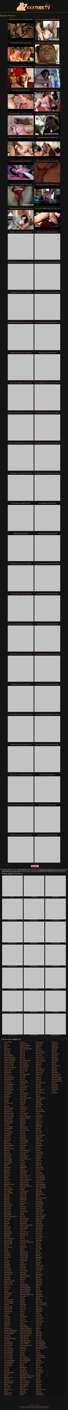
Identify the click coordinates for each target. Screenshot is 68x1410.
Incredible (22, 1264)
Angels (5, 1094)
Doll (5, 1391)
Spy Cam (38, 1291)
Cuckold (6, 1337)
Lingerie (22, 1347)
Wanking (54, 1057)
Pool (37, 1150)
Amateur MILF (7, 1064)
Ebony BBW (23, 1064)
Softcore (38, 1276)
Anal (5, 1074)
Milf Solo (22, 1392)
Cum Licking (7, 1352)
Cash (5, 1262)
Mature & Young (23, 1381)
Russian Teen (39, 1218)
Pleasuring (38, 1145)
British (5, 1230)
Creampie (6, 1328)
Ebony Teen (23, 1069)
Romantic (38, 1206)
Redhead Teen (39, 1194)
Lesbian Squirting (24, 1342)
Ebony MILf (22, 1067)
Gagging (22, 1167)
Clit (4, 1291)
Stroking (38, 1311)
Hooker (21, 1243)
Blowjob (6, 1215)
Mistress (38, 1043)
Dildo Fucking (7, 1381)
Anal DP (6, 1081)
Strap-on (38, 1301)
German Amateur (24, 1176)
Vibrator (53, 1047)
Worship (54, 1087)
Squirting (38, 1294)
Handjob (22, 1223)
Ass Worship (7, 1133)
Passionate (38, 1121)
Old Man (38, 1091)
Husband (22, 1260)
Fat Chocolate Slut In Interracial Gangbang (47, 413)
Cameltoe (6, 1254)
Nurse (37, 1081)
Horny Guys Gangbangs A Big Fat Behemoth (47, 19)
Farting (21, 1103)
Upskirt (53, 1045)
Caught (5, 1265)
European (22, 1081)
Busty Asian (7, 1240)
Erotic (21, 1076)
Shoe (37, 1242)
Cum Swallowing (8, 1360)
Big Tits (5, 1191)
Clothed (6, 1296)
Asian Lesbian (7, 1118)
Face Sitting (23, 1094)
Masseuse (22, 1372)
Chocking (6, 1277)
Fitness (21, 1135)
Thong (37, 1354)
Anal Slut (6, 1091)
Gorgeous (22, 1203)
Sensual (38, 1232)
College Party (7, 1308)
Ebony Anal (22, 1062)
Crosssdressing (7, 1333)
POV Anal (38, 1109)
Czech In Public (7, 1372)
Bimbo (5, 1196)
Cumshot (6, 1364)
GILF (21, 1164)
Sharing (37, 1238)
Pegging (38, 1125)
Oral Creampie (39, 1098)
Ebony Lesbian (23, 1065)
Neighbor (38, 1074)
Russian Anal (39, 1216)
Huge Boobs (23, 1254)
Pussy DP (38, 1174)
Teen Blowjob (39, 1342)
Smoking (38, 1267)
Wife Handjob (55, 1076)
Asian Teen (6, 1123)
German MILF (23, 1181)
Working (54, 1084)
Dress (21, 1052)
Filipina (21, 1123)
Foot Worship (23, 1142)
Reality (37, 1191)
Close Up (6, 1294)
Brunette (6, 1232)
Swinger (38, 1325)
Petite (37, 1130)
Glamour (22, 1194)
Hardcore (22, 1228)
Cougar (5, 1321)
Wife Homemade (56, 1077)
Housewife (22, 1252)
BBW (5, 1142)
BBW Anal (6, 1143)
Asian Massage (7, 1121)
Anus (5, 1099)
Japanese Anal (23, 1286)
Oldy (37, 1094)
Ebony (21, 1059)
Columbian (6, 1309)
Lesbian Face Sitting (25, 1331)
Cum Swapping (7, 1362)
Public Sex (38, 1167)
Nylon (37, 1084)
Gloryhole (22, 1198)
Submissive (38, 1318)
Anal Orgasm (7, 1089)
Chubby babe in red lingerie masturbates (21, 184)
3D (4, 1043)
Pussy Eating (39, 1176)
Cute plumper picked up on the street (47, 835)
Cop (5, 1315)
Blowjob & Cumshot (8, 1216)
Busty (5, 1237)
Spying (37, 1293)
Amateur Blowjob (8, 1057)
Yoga (53, 1091)
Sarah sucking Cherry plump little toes (20, 161)
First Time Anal (23, 1130)
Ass (5, 1125)
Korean (21, 1309)
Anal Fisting (7, 1086)
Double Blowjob (23, 1045)
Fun (21, 1160)
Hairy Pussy (23, 1220)
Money (37, 1055)
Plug (37, 1147)
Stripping (38, 1309)
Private (37, 1162)
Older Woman (39, 1093)
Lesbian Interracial (24, 1335)
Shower (37, 1248)
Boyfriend (6, 1226)
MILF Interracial (23, 1360)
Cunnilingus (7, 1365)
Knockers (22, 1308)
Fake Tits (22, 1099)
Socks (37, 1272)
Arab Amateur (7, 1103)
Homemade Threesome (25, 1242)
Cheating (6, 1270)
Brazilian (6, 1228)
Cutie (5, 1369)
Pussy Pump (39, 1182)
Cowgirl (6, 1325)
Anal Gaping (7, 1087)
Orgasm (38, 1099)
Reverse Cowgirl (40, 1198)
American (6, 1072)
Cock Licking (7, 1299)
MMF (21, 1364)
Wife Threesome (55, 1081)
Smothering (38, 1269)
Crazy (5, 1326)
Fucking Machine (24, 1159)
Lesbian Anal (23, 1326)
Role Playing (39, 1203)
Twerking (38, 1392)
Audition (6, 1137)
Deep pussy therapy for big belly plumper (47, 684)
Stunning (38, 1316)
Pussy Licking (39, 1179)
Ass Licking (6, 1128)
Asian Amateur (7, 1108)
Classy (5, 1289)
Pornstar (38, 1152)
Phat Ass (38, 1132)
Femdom (22, 1115)
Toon (37, 1382)
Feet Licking (23, 1113)
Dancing (6, 1374)
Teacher (38, 1335)
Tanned (37, 1331)
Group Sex (22, 1211)
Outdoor (38, 1104)
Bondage (6, 1218)
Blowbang (6, 1213)
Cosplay (6, 1316)
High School (23, 1235)
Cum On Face (7, 1355)
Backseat (6, 1157)
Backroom (6, 1155)
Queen (37, 1189)
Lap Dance (22, 1316)
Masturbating (23, 1374)
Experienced (23, 1086)
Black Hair (6, 1208)
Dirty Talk (6, 1386)
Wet (52, 1064)
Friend (21, 1154)
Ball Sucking (7, 1162)
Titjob (37, 1374)
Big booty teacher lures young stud (20, 684)
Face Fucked (23, 1093)
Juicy (21, 1301)
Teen (37, 1338)
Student (37, 1315)
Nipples (37, 1077)
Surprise (38, 1320)
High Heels (22, 1233)
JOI (21, 1282)
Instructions (22, 1270)
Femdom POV (23, 1118)
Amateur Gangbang (8, 1059)
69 (4, 1047)
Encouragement (23, 1074)
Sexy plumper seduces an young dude (20, 292)
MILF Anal (22, 1357)
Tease (37, 1337)
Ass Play (6, 1130)
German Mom (23, 1182)
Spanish (38, 1282)
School (37, 1223)
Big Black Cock (7, 1184)
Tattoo (37, 1333)
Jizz (21, 1298)
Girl (21, 1189)
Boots (5, 1221)
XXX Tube (3, 15)
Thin (37, 1352)
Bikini (5, 1194)
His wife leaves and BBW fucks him (20, 503)
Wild (53, 1082)
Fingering (22, 1126)
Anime (5, 1098)
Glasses (22, 1196)
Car (5, 1259)
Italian (21, 1279)
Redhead (38, 1193)
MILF (21, 1355)
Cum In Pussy (7, 1350)
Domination (6, 1392)
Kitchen (21, 1306)
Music (37, 1065)
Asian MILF (6, 1120)
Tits (36, 1376)
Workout (54, 1086)
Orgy (37, 1101)
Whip (53, 1067)
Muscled (38, 1064)
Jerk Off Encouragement (25, 1294)
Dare (5, 1376)
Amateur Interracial (8, 1060)
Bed (5, 1177)
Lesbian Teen (23, 1343)
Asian (5, 1106)
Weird (53, 1062)
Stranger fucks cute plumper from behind (21, 835)
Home (21, 1238)
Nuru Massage (39, 1082)
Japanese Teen (23, 1293)
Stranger (38, 1299)
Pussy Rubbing (39, 1184)
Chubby (6, 1279)
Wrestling (54, 1089)
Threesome (38, 1355)
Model (37, 1047)
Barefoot (6, 1169)
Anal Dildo (6, 1082)
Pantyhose (38, 1116)
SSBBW (38, 1220)
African (5, 1052)
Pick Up (37, 1133)
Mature (21, 1379)
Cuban (5, 1335)
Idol (21, 1262)
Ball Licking (6, 1160)
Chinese (6, 1276)
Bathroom (6, 1172)
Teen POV (38, 1348)
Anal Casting (7, 1076)
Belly (5, 1181)
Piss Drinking (39, 1140)
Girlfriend (22, 1193)
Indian (21, 1265)
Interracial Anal (23, 1276)
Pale (37, 1113)
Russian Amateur (40, 1215)
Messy (21, 1387)
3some (5, 1045)
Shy (37, 1250)
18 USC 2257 (28, 1407)
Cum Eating (7, 1345)
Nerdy (37, 1076)
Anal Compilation (8, 1077)
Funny (21, 1162)
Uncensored (39, 1394)
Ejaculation (22, 1071)
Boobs (5, 1220)
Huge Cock (22, 1255)
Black (5, 1203)
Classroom (6, 1287)
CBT (5, 1248)
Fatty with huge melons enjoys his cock (21, 744)
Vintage (53, 1048)
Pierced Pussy (39, 1135)
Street (37, 1306)
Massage (22, 1370)
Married (22, 1369)
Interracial (22, 1274)
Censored (6, 1269)
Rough (37, 1208)
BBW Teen (6, 1147)
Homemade (22, 1240)
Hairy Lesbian (23, 1218)
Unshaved (54, 1043)
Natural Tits (38, 1071)
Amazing (6, 1071)
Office (37, 1086)
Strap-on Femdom (40, 1303)
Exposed (22, 1087)
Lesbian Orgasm (24, 1340)
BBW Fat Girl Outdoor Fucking (47, 805)
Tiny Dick (38, 1367)
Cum (5, 1340)
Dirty (5, 1384)
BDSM (5, 1150)
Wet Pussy (54, 1065)
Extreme (22, 1089)
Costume (6, 1318)
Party (37, 1120)
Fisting (21, 1133)
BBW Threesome (8, 1148)
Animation (6, 1096)
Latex (21, 1318)
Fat (20, 1104)
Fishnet (21, 1132)
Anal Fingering (7, 1084)
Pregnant (38, 1157)
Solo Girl (38, 1279)
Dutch (21, 1055)
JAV (21, 1281)
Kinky (21, 1303)
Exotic (21, 1084)
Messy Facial (23, 1389)
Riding (37, 1199)
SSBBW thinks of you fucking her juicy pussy (47, 66)
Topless (37, 1384)
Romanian (38, 1204)
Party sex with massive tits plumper (47, 533)
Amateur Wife (7, 1069)
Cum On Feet (7, 1357)
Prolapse (38, 1164)
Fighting (22, 1121)
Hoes (21, 1237)
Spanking (38, 1284)
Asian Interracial (8, 1116)
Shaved (37, 1240)
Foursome (22, 1145)
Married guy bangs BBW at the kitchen (47, 232)
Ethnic (21, 1079)
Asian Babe (6, 1111)
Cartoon (6, 1260)
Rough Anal (38, 1209)
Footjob (21, 1143)
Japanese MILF (23, 1291)
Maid (21, 1365)
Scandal (38, 1221)
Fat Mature (22, 1108)
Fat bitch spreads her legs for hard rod (20, 593)
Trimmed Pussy (39, 1389)
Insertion (22, 1269)
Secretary (38, 1226)
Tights (37, 1364)
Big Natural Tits (7, 1189)
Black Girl (6, 1206)
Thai (37, 1350)
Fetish (21, 1120)
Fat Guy (22, 1106)
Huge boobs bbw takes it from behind (20, 43)
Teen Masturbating (40, 1347)
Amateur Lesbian (8, 1062)
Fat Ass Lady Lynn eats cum (47, 774)
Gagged (22, 1165)
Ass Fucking (7, 1126)
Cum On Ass (7, 1354)
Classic (5, 1286)
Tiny (37, 1365)
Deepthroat (6, 1377)
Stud (37, 1313)
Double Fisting (23, 1047)
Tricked (37, 1387)
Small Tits (38, 1265)
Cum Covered (7, 1342)
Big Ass (6, 1182)
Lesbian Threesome (24, 1345)
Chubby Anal (7, 1282)
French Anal (23, 1152)
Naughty (38, 1072)
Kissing (21, 1304)
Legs (21, 1323)
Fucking (22, 1157)
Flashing (22, 1137)
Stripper (37, 1308)
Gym (21, 1213)
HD (20, 1215)
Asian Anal (6, 1109)
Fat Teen (22, 1109)
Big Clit (5, 1186)
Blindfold (6, 1209)
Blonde (5, 1211)
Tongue (37, 1381)
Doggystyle (6, 1389)
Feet (21, 1111)
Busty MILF (6, 1242)
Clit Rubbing (7, 1293)
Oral (37, 1096)
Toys (37, 1386)
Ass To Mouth (7, 1132)
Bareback (6, 1167)
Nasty (37, 1067)
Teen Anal (38, 1340)
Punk (37, 1170)
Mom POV (38, 1054)
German (22, 1174)
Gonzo (21, 1201)
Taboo (37, 1328)
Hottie (21, 1250)
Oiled (37, 1087)
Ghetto (21, 1187)
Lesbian (22, 1325)
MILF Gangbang (24, 1359)
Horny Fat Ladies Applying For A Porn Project (20, 805)
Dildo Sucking (7, 1382)
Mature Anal (23, 1384)
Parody (37, 1118)
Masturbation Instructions (26, 1376)
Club (5, 1298)
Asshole (6, 1135)
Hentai (21, 1230)
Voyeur (53, 1055)
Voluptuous (54, 1054)
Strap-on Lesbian (40, 1304)
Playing (37, 1143)
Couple (5, 1323)
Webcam (54, 1060)
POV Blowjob (39, 1111)
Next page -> (35, 866)
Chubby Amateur (8, 1281)
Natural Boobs (39, 1069)
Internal (21, 1272)
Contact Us (45, 1407)
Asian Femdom (7, 1115)
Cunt (5, 1367)
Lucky (21, 1352)
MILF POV (22, 1362)
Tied (37, 1359)
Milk (21, 1394)
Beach (5, 1174)
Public (37, 1165)
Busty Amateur (7, 1238)
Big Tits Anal (7, 1193)
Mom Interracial (39, 1052)
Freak (21, 1147)
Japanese (22, 1284)
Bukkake (6, 1235)
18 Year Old (7, 1042)
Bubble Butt (6, 1233)
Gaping (21, 1172)
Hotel (21, 1248)
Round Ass (38, 1211)
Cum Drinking (7, 1343)
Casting (6, 1264)
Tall (36, 1330)
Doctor (5, 1387)
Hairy (21, 1216)
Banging (6, 1164)
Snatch (37, 1270)
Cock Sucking (7, 1303)
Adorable (6, 1048)
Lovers (21, 1350)
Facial (21, 1096)
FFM (21, 1091)
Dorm (21, 1042)
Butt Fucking (7, 1247)
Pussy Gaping (39, 1177)
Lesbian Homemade (24, 1333)
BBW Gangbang (8, 1145)
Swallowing (38, 1321)
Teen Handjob (39, 1345)
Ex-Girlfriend (23, 1082)
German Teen (23, 1184)
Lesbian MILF (23, 1337)
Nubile (37, 1079)
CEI (5, 1250)
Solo (37, 1277)
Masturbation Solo (24, 1377)
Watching (54, 1059)
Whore (53, 1069)
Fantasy (22, 1101)
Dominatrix (6, 1394)
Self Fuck (38, 1230)
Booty (5, 1223)
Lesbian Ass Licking (24, 1328)
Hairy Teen (22, 1221)
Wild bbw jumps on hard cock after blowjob (20, 19)
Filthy (21, 1125)
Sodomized (38, 1274)
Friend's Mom (23, 1155)
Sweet (37, 1323)
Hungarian (22, 1259)
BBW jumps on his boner (21, 533)
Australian (6, 1138)
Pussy (37, 1172)
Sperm (37, 1286)
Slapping (38, 1257)
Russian (38, 1213)
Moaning (38, 1045)
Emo (21, 1072)
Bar (5, 1165)
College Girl (7, 1306)
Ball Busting (7, 1159)
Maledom (22, 1367)
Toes (37, 1377)
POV (37, 1108)
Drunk (21, 1054)
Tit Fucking (38, 1370)
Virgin (53, 1050)
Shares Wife (39, 1237)
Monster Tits (39, 1059)
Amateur (6, 1054)
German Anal (23, 1177)
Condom (6, 1313)
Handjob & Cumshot (24, 1225)
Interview (22, 1277)
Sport (37, 1289)
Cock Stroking (7, 1301)
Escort (21, 1077)
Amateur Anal (7, 1055)
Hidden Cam (23, 1232)
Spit (37, 1287)
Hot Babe (22, 1247)
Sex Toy (37, 1235)
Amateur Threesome (9, 1067)
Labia (21, 1311)
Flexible (22, 1138)
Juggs (21, 1299)
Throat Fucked (39, 1357)
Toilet (37, 1379)
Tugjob (37, 1391)
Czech (5, 1370)
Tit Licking (38, 1372)
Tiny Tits (38, 1369)
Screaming (38, 1225)
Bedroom (6, 1179)
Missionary (38, 1042)
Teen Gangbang (39, 1343)
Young (53, 1093)
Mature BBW (23, 1386)
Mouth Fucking (39, 1060)
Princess (38, 1160)
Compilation (7, 1311)
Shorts (37, 1245)
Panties (37, 1115)
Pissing (37, 1142)
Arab (5, 1101)
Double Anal (23, 1043)
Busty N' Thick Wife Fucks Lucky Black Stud (21, 413)
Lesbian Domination (24, 1330)
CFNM (5, 1252)
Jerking (21, 1296)
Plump (37, 1148)
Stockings (38, 1296)
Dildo (5, 1379)
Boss (5, 1225)
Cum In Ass (6, 1347)
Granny (21, 1209)
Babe (5, 1152)
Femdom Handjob (24, 1116)
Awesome (6, 1140)
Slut (37, 1264)
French (21, 1148)
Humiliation (22, 1257)
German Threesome (24, 1186)
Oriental (37, 1103)
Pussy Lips (38, 1181)
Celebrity (6, 1267)
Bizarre (5, 1201)
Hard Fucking (23, 1226)
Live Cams (22, 1348)
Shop (37, 1243)
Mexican (22, 1391)
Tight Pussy (38, 1362)
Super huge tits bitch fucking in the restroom (21, 624)
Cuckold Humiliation (8, 1338)
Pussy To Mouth (39, 1187)
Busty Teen (6, 1243)
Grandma (22, 1206)
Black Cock (6, 1204)
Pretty (37, 1159)
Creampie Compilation (9, 1330)
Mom (37, 1048)
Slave (37, 1259)
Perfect (37, 1126)
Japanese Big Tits (24, 1287)
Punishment (38, 1169)
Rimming (38, 1201)
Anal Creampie (7, 1079)
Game (21, 1169)
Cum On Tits (7, 1359)
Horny (21, 1245)
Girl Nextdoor (23, 1191)
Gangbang (22, 1170)
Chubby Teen (7, 1284)
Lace (21, 1313)
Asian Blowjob (7, 1113)
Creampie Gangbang (9, 1331)
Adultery (6, 1050)
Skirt (37, 1255)
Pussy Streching (39, 1186)
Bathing (6, 1170)
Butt (5, 1245)
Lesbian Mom (23, 1338)
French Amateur (23, 1150)
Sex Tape (38, 1233)
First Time (22, 1128)
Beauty (5, 1176)
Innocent (22, 1267)
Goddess (22, 1199)
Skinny (37, 1254)
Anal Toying (6, 1093)
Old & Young (39, 1089)
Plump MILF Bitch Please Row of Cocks (47, 593)
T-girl (37, 1326)
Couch (5, 1320)
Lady (21, 1315)
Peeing (37, 1123)
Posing (37, 1155)
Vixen (53, 1052)
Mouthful (38, 1062)
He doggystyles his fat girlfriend (47, 503)
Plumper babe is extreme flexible (47, 352)
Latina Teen (22, 1321)
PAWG (37, 1106)
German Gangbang (24, 1179)
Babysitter (6, 1154)
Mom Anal (38, 1050)
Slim (37, 1260)
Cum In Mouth (7, 1348)
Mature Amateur (23, 1382)
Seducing (38, 1228)
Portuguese (38, 1154)
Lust (21, 1354)
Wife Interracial (55, 1079)
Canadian (6, 1257)
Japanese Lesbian (24, 1289)
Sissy (37, 1252)
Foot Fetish (22, 1140)
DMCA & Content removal (37, 1407)
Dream (21, 1050)
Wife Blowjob (55, 1074)
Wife (53, 1071)
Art (4, 1104)
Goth (21, 1204)
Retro (37, 1196)
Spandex (38, 1281)
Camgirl (6, 1255)
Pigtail (37, 1138)
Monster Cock (39, 1057)
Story (37, 1298)
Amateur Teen (7, 1065)
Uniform (53, 1042)
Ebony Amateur (23, 1060)
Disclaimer (23, 1407)
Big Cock (6, 1187)
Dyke (21, 1057)
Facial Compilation (24, 1098)
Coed (5, 1304)
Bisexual (6, 1198)
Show (37, 1247)
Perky (37, 1128)
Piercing (38, 1137)
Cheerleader (7, 1274)
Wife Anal (54, 1072)
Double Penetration (24, 1048)
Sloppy (37, 1262)
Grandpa (22, 1208)
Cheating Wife (7, 1272)
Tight (37, 1360)
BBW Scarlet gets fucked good (20, 90)
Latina (21, 1320)
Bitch (5, 1199)
